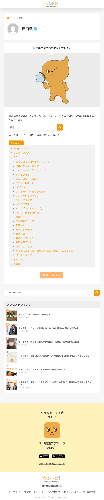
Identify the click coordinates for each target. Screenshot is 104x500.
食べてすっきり (24, 254)
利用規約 (27, 492)
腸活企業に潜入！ (25, 242)
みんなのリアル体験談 (27, 178)
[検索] (60, 127)
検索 (97, 293)
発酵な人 (20, 225)
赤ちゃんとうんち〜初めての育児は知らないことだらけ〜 (46, 250)
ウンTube (20, 187)
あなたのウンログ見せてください (33, 161)
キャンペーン (20, 259)
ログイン (68, 492)
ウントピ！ (19, 157)
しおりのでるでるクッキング (31, 170)
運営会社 (91, 492)
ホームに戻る (51, 275)
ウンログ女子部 (24, 199)
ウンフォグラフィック (27, 195)
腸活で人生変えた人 (26, 238)
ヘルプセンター (55, 492)
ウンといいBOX (21, 152)
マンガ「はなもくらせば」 (29, 208)
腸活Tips (20, 233)
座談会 (19, 216)
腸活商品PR (79, 492)
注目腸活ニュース (25, 221)
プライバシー (39, 492)
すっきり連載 (23, 174)
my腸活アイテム (21, 148)
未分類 (16, 264)
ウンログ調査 (23, 204)
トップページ (15, 492)
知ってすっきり (24, 229)
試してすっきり (24, 246)
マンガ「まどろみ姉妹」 (28, 212)
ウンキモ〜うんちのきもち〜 (31, 191)
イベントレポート (25, 183)
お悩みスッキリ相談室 (27, 166)
